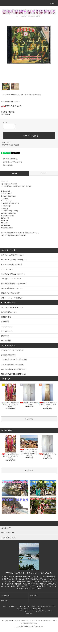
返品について (6, 142)
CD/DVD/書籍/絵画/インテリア (15, 94)
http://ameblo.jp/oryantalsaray (13, 611)
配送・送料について (25, 606)
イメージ (44, 173)
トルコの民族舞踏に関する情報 (12, 364)
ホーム (4, 94)
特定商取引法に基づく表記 (10, 145)
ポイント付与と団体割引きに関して (14, 369)
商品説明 (15, 173)
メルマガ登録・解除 (35, 608)
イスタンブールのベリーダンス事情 (14, 360)
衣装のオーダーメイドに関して (12, 350)
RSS (27, 613)
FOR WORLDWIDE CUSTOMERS (13, 374)
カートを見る (34, 595)
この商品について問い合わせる (11, 162)
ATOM (30, 613)
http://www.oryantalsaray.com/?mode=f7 (13, 235)
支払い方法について (13, 606)
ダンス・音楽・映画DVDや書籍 (33, 94)
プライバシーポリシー (23, 608)
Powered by (29, 626)
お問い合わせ (5, 600)
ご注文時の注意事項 (8, 355)
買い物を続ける (6, 165)
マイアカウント (5, 595)
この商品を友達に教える (9, 159)
